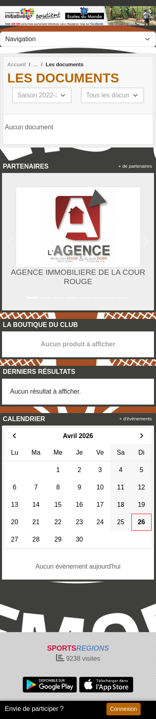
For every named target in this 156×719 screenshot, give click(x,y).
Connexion (123, 709)
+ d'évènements (135, 418)
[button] (11, 242)
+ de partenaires (135, 166)
